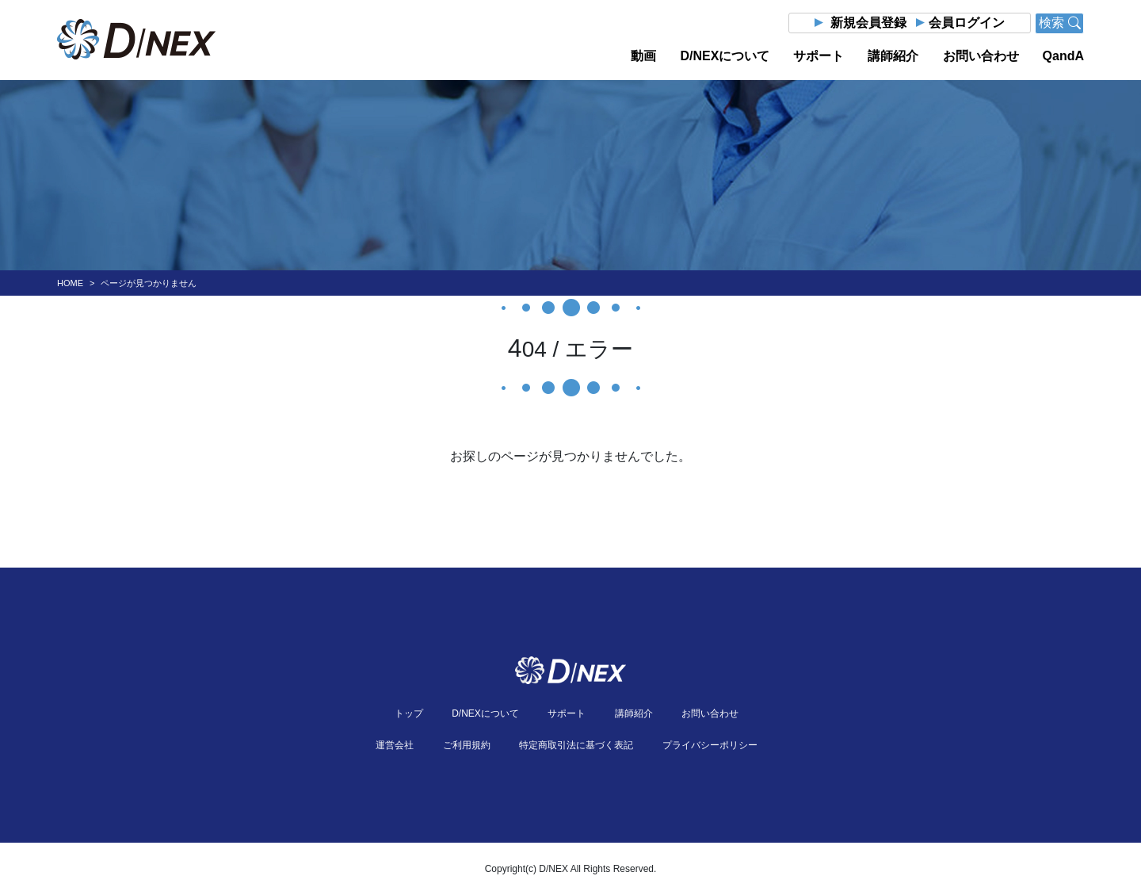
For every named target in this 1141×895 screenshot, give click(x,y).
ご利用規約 (466, 745)
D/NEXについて (724, 56)
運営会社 (395, 745)
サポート (818, 56)
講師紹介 (893, 56)
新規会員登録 (868, 22)
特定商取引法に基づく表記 (576, 745)
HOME (70, 283)
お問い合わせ (981, 56)
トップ (409, 713)
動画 (643, 56)
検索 (1059, 22)
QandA (1063, 56)
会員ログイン (967, 22)
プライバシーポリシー (709, 745)
